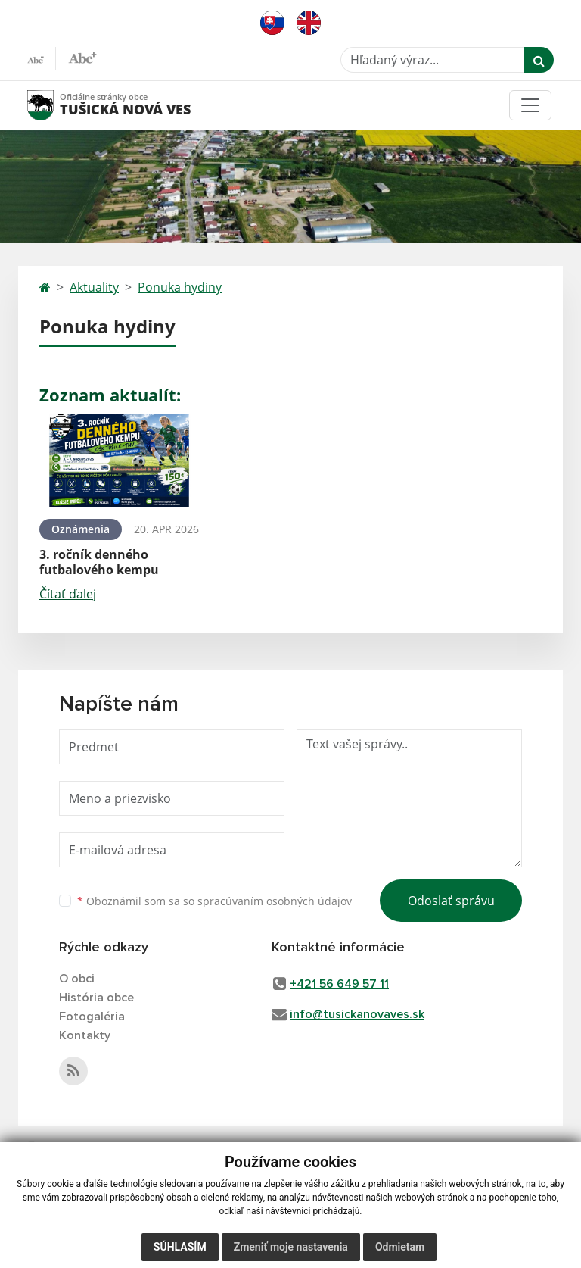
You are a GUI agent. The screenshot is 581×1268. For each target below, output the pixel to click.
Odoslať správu (451, 900)
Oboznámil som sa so (214, 901)
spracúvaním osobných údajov (274, 901)
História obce (96, 998)
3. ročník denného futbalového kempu (99, 561)
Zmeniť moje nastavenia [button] (291, 1247)
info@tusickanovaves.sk (357, 1014)
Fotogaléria (92, 1016)
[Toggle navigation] (530, 105)
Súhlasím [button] (180, 1247)
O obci (77, 979)
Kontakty (84, 1035)
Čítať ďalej (67, 594)
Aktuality (94, 287)
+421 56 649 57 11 (339, 984)
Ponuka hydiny (180, 287)
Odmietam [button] (399, 1247)
